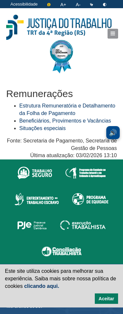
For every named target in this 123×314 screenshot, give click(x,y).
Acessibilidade (24, 4)
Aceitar (106, 298)
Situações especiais (42, 128)
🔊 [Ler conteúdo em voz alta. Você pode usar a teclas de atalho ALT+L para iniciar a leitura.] (113, 132)
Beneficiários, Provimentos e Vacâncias (65, 121)
